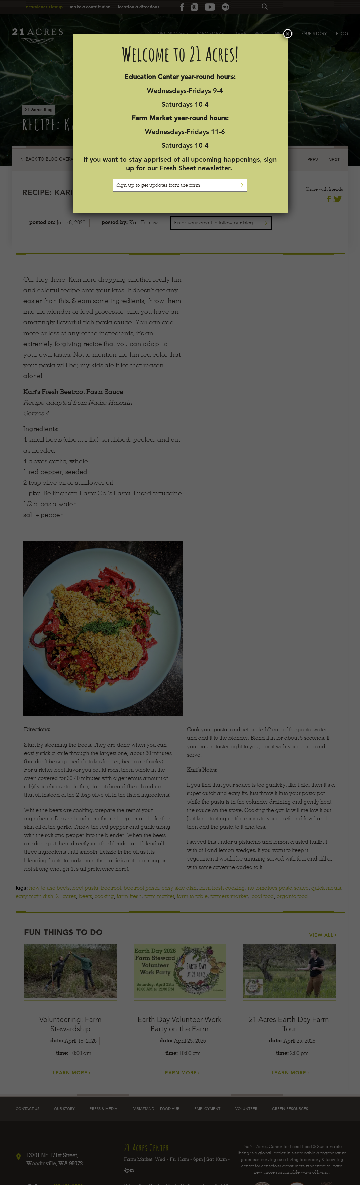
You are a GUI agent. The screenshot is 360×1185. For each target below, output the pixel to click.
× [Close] (287, 33)
